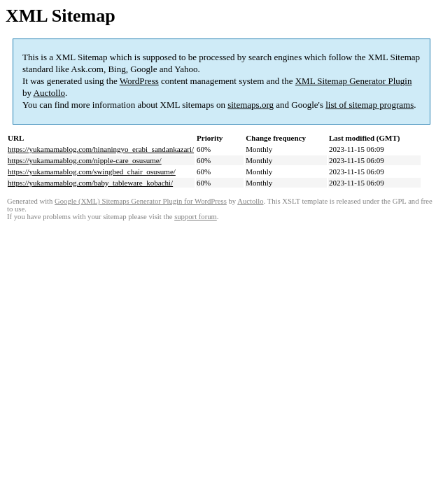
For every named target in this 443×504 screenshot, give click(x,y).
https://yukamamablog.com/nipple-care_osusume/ (85, 160)
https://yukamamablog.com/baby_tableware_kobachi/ (90, 182)
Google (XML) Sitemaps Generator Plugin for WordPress (141, 201)
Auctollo (50, 93)
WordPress (139, 81)
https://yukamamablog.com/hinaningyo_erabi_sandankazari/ (101, 149)
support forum (195, 216)
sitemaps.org (250, 104)
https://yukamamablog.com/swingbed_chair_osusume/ (92, 171)
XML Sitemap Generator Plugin (353, 81)
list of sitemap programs (369, 104)
